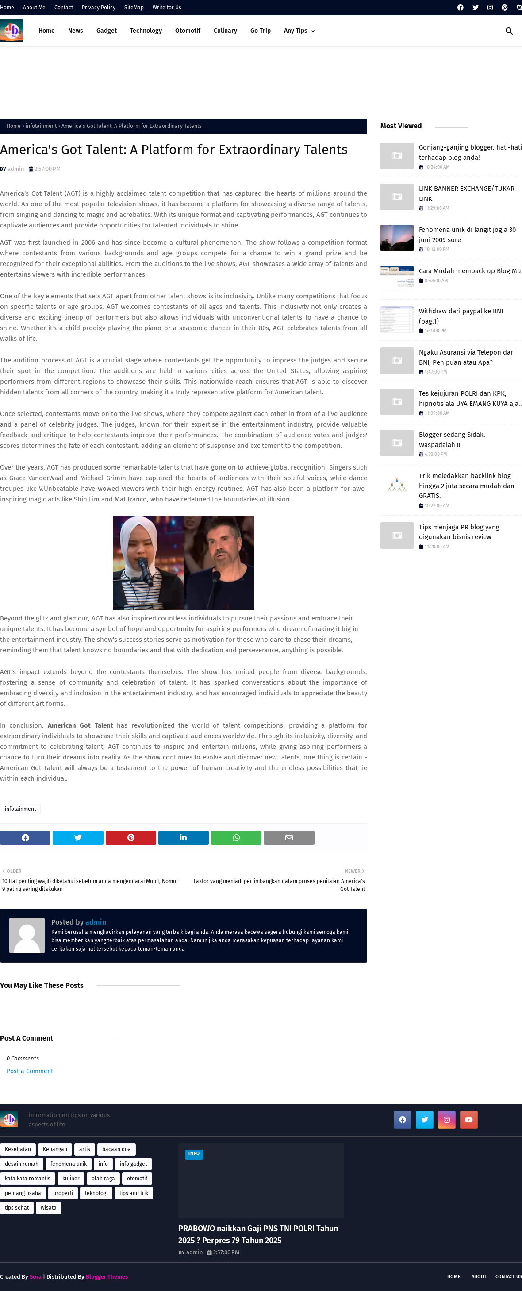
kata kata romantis (27, 1178)
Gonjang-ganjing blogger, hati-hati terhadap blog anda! (470, 152)
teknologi (96, 1193)
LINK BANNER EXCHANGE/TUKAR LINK (466, 194)
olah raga (103, 1178)
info (103, 1164)
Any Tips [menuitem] (295, 31)
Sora (36, 1276)
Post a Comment (30, 1071)
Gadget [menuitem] (106, 31)
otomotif (137, 1178)
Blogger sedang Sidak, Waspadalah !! (452, 440)
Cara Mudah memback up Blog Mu (470, 271)
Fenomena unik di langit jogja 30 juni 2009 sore (467, 235)
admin (16, 169)
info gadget (133, 1164)
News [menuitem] (75, 31)
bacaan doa (116, 1149)
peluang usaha (23, 1193)
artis (84, 1149)
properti (63, 1193)
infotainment (41, 126)
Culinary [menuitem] (225, 31)
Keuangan (55, 1149)
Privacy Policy (98, 7)
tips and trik (133, 1193)
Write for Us (167, 7)
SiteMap (134, 7)
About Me (34, 7)
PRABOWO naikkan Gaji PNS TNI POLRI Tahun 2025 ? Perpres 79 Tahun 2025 (258, 1234)
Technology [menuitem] (146, 31)
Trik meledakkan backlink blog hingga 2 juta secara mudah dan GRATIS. (466, 486)
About (479, 1276)
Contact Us (508, 1276)
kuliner (71, 1178)
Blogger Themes (107, 1276)
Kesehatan (18, 1149)
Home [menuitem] (46, 31)
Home (7, 7)
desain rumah (21, 1164)
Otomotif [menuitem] (187, 31)
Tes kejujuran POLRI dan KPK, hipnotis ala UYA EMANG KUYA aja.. (470, 398)
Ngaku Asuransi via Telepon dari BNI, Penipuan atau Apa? (467, 357)
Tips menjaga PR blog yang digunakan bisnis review (459, 532)
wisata (49, 1208)
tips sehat (17, 1208)
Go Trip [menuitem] (260, 31)
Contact (63, 7)
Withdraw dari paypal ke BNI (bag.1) (461, 316)
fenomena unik (68, 1164)
